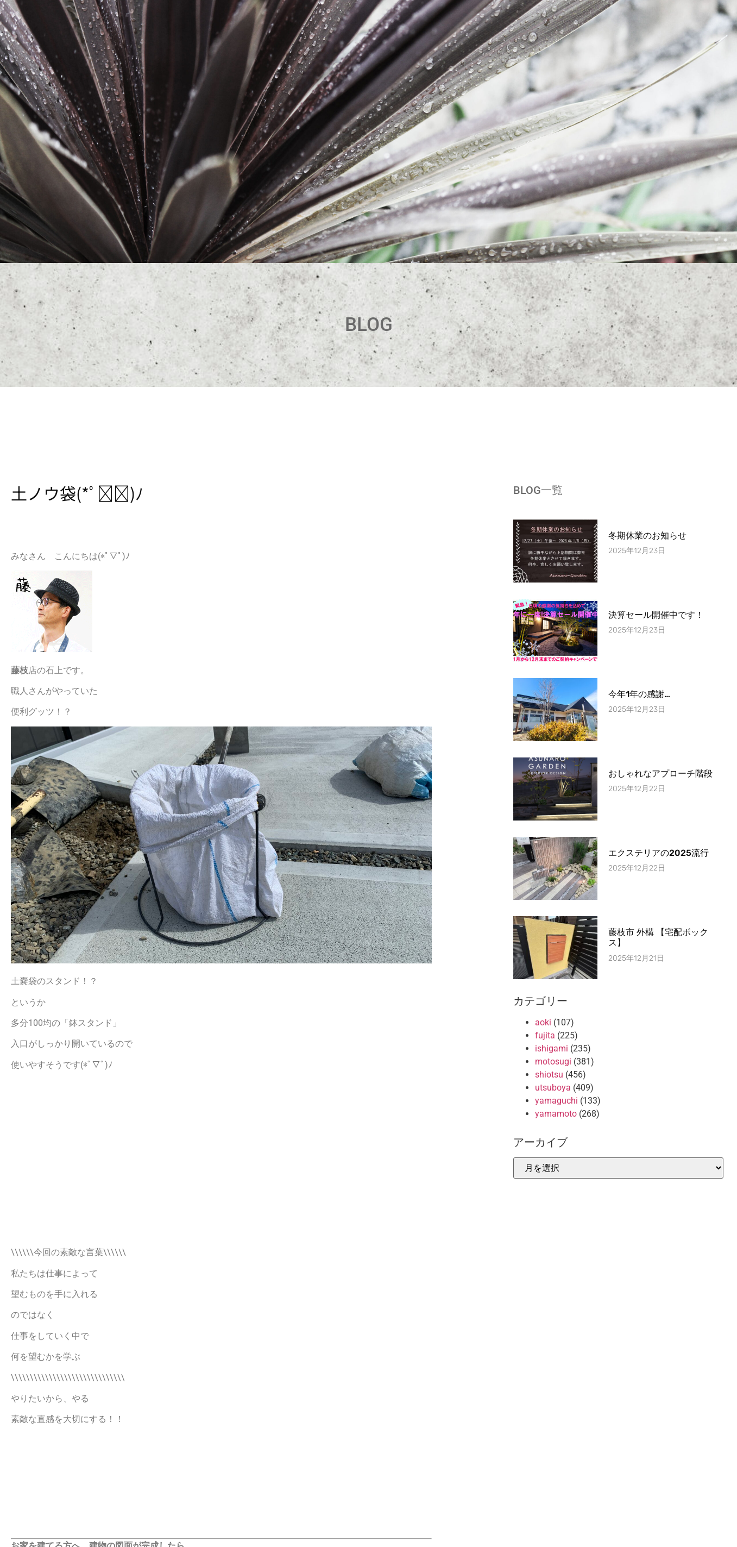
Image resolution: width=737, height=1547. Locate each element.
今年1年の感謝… (639, 694)
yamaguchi (556, 1100)
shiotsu (549, 1074)
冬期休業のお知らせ (647, 535)
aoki (543, 1022)
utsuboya (553, 1087)
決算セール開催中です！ (656, 615)
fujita (545, 1035)
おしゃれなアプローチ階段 (660, 773)
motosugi (553, 1061)
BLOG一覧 (538, 490)
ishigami (551, 1048)
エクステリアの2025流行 (658, 853)
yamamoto (556, 1113)
